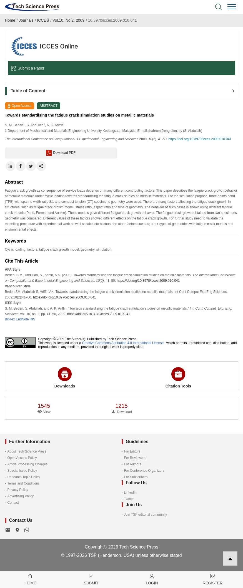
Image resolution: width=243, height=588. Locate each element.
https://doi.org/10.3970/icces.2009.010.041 (200, 139)
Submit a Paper (28, 68)
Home (10, 20)
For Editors (132, 451)
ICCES (43, 20)
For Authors (132, 464)
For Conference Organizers (144, 471)
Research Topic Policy (23, 477)
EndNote (22, 319)
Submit (91, 579)
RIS (32, 319)
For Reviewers (135, 458)
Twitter (129, 499)
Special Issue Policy (22, 471)
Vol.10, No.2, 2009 (68, 20)
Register (212, 579)
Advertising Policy (20, 496)
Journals (26, 20)
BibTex (10, 319)
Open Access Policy (22, 458)
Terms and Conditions (23, 483)
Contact (13, 503)
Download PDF (61, 153)
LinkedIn (130, 493)
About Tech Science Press (26, 451)
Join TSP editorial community (145, 515)
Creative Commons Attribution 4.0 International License (123, 343)
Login (152, 579)
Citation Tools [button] (178, 377)
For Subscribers (136, 477)
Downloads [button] (64, 377)
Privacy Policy (17, 490)
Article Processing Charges (27, 464)
